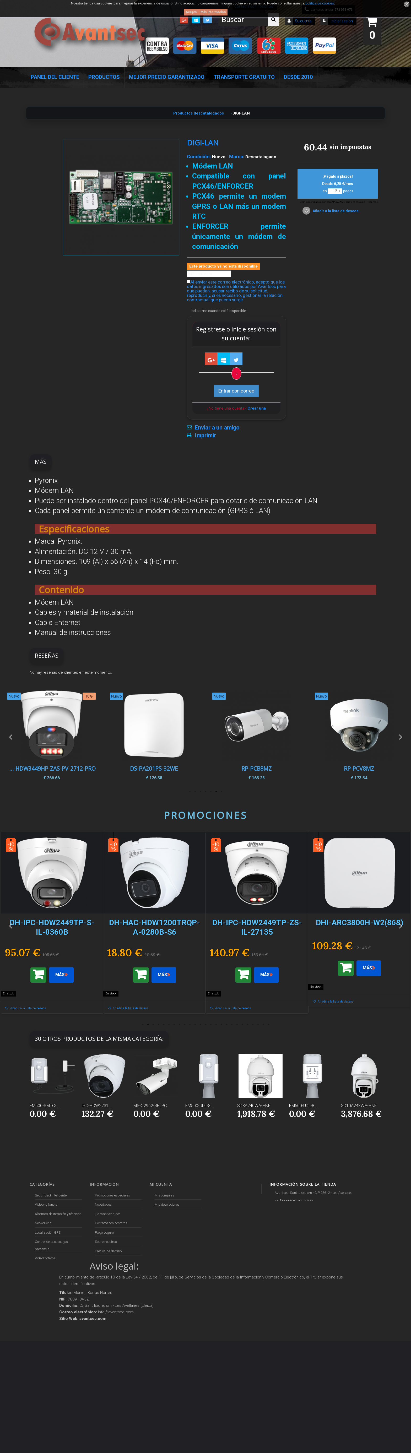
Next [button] (400, 736)
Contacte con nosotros (111, 1223)
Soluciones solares (48, 1286)
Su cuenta (303, 21)
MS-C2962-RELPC (150, 1105)
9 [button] (184, 1024)
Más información (213, 12)
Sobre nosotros (106, 1242)
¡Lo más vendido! (107, 1214)
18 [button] (231, 1024)
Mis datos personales (171, 1232)
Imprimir (205, 435)
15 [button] (216, 1024)
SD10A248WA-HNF (359, 1105)
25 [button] (268, 1024)
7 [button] (189, 791)
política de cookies (319, 3)
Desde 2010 (298, 77)
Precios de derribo (108, 1251)
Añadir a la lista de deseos (335, 211)
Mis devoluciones (167, 1204)
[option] (359, 736)
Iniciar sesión (341, 21)
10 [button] (189, 1024)
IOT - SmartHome (47, 1314)
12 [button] (200, 1024)
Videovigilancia (46, 1204)
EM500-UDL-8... (199, 1105)
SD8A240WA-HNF (254, 1105)
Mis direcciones (166, 1223)
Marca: (236, 156)
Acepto (191, 12)
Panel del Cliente (55, 77)
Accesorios (43, 1305)
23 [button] (258, 1024)
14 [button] (210, 1024)
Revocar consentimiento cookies (117, 1330)
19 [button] (237, 1024)
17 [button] (226, 1024)
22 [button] (252, 1024)
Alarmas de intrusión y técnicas (58, 1214)
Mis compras (164, 1195)
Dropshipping (105, 1286)
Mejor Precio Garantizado (166, 77)
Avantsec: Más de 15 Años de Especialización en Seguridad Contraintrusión (117, 1356)
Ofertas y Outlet (46, 1332)
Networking (43, 1223)
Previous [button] (10, 736)
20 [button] (242, 1024)
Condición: (199, 156)
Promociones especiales (112, 1195)
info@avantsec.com (299, 1217)
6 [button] (195, 791)
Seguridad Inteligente (51, 1195)
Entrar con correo (236, 391)
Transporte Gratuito (244, 77)
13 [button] (205, 1024)
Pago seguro (104, 1232)
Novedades (103, 1204)
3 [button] (210, 791)
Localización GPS (48, 1232)
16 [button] (221, 1024)
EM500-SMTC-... (45, 1105)
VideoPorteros (45, 1258)
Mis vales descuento (170, 1214)
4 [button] (205, 791)
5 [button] (200, 791)
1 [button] (221, 791)
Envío (98, 1260)
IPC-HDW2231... (97, 1105)
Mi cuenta (160, 1184)
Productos (104, 77)
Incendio (41, 1323)
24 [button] (263, 1024)
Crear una (256, 408)
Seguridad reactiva (49, 1267)
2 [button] (216, 791)
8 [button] (179, 1024)
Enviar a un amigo (217, 428)
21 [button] (247, 1024)
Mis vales (162, 1242)
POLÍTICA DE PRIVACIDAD (114, 1321)
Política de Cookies (108, 1312)
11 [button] (195, 1024)
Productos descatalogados (55, 1295)
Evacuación (43, 1375)
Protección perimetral (50, 1277)
